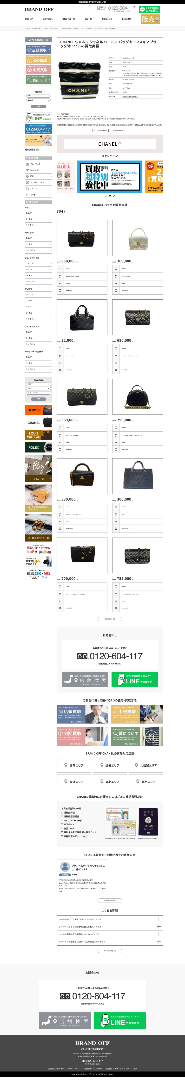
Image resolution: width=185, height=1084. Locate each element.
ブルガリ (29, 300)
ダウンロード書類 (131, 1076)
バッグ (27, 207)
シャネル (29, 219)
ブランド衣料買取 (32, 326)
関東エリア (76, 772)
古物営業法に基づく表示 (56, 1076)
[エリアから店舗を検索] (38, 96)
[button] (106, 196)
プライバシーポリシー (74, 1076)
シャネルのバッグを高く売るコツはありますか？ (80, 926)
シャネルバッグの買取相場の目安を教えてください (81, 933)
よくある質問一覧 (110, 957)
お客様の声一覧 (110, 907)
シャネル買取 (36, 28)
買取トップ (29, 19)
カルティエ (29, 294)
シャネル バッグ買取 (50, 28)
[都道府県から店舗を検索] (38, 100)
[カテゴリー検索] (38, 384)
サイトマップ (119, 1076)
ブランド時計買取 (32, 257)
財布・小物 (29, 232)
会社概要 (109, 1076)
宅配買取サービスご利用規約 (93, 1076)
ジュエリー (29, 288)
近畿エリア (112, 772)
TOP (26, 28)
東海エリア (76, 789)
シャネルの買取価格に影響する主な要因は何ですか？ (82, 948)
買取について (107, 19)
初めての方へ (48, 19)
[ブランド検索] (38, 388)
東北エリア (112, 789)
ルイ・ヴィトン (30, 225)
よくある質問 (126, 19)
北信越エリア (148, 772)
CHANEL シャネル (128, 58)
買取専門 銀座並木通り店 (130, 96)
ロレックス (29, 263)
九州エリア (148, 789)
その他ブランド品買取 (34, 351)
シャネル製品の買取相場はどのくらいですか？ (79, 941)
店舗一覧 (88, 19)
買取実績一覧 (110, 626)
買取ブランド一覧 (68, 19)
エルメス (29, 213)
